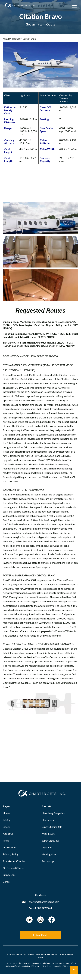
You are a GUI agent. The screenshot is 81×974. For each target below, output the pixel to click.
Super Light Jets (50, 840)
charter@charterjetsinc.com (44, 901)
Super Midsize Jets (52, 826)
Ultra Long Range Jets (53, 813)
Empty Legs (9, 874)
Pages (6, 806)
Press (6, 840)
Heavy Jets (48, 819)
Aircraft (46, 806)
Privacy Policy (10, 854)
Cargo (6, 881)
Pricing (7, 819)
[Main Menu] (74, 6)
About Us (8, 833)
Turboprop (48, 861)
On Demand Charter (14, 867)
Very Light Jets (50, 854)
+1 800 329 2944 (40, 907)
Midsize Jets (49, 833)
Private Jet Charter (14, 861)
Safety (6, 826)
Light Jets (47, 847)
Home (6, 813)
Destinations (10, 847)
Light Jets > (17, 38)
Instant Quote (40, 934)
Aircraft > (7, 38)
